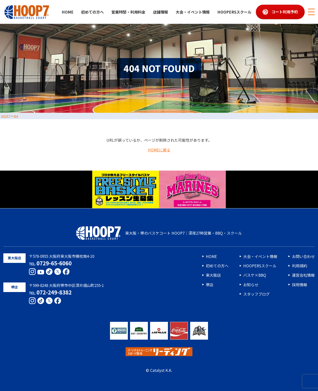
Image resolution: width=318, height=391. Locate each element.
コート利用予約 (284, 11)
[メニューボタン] (311, 12)
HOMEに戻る (159, 150)
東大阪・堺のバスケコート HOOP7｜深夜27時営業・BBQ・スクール (159, 233)
